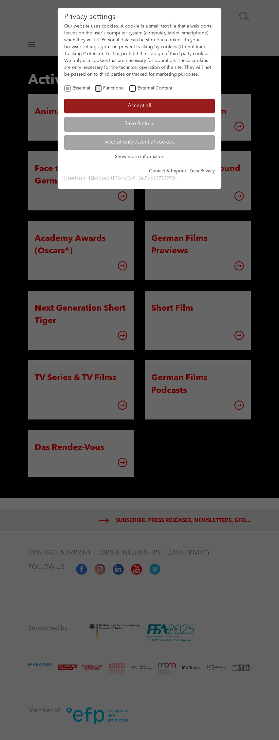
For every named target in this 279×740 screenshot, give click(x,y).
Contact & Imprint (167, 171)
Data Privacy (202, 171)
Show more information (139, 156)
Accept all (139, 105)
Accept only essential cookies (140, 142)
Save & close (139, 124)
